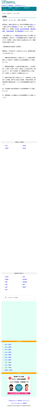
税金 (14, 13)
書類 (24, 284)
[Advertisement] (19, 120)
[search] (18, 297)
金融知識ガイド (10, 13)
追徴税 (6, 148)
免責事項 (25, 403)
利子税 (17, 29)
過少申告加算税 (24, 29)
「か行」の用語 (7, 347)
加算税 (24, 145)
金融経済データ (6, 9)
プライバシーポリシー (16, 403)
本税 (6, 145)
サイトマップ (26, 400)
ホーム (4, 7)
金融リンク (15, 9)
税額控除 (25, 281)
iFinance (4, 13)
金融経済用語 (27, 7)
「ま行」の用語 (7, 359)
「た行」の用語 (7, 352)
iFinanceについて (13, 400)
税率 (6, 289)
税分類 (6, 276)
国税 (10, 24)
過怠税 (24, 148)
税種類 (6, 279)
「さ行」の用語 (7, 349)
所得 (24, 276)
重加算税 (20, 31)
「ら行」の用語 (7, 364)
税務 (6, 281)
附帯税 (14, 26)
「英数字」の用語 (8, 370)
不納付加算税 (10, 31)
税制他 (24, 287)
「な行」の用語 (7, 354)
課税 (6, 284)
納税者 (17, 35)
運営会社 (20, 400)
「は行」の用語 (7, 357)
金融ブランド (18, 7)
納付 (31, 24)
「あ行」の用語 (7, 344)
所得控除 (25, 279)
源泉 (6, 287)
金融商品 (10, 7)
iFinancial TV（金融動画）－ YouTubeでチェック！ (13, 5)
